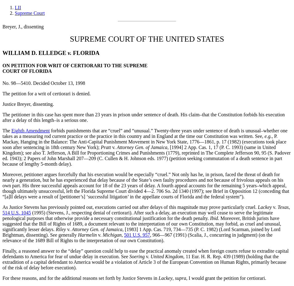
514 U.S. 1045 (16, 212)
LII (18, 7)
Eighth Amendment (30, 130)
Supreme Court (30, 13)
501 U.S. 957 (137, 235)
